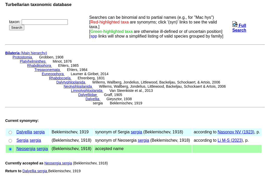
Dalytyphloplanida (71, 82)
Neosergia (25, 148)
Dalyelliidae (88, 95)
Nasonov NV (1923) (236, 132)
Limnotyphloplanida (87, 90)
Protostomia (23, 57)
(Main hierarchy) (26, 53)
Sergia (22, 140)
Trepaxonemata (47, 70)
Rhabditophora (39, 65)
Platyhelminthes (33, 61)
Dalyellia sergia (35, 171)
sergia (39, 132)
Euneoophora (53, 74)
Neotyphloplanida (78, 86)
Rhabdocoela (60, 78)
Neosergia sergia (58, 163)
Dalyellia (93, 99)
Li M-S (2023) (230, 140)
